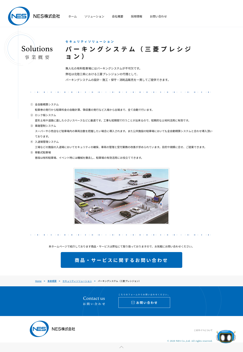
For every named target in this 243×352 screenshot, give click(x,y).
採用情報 (136, 16)
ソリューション (94, 16)
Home (38, 281)
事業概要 (52, 281)
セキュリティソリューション (77, 281)
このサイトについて (203, 330)
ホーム (72, 16)
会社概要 (117, 16)
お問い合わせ (158, 16)
